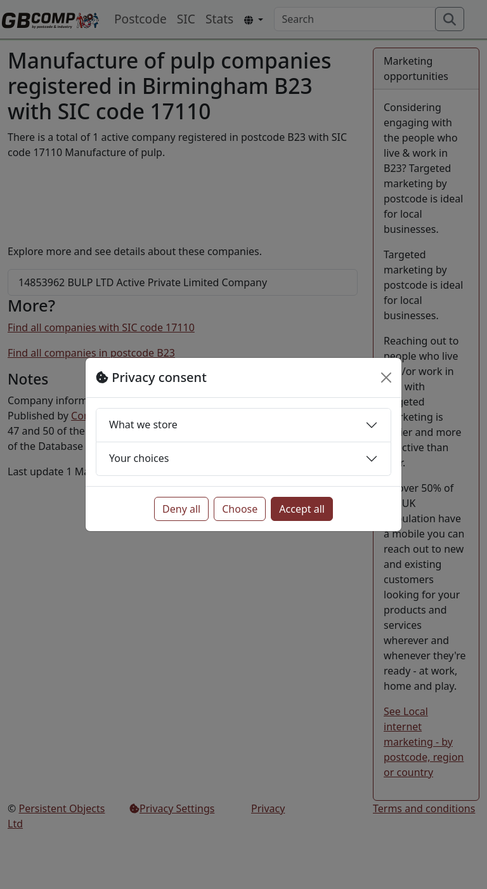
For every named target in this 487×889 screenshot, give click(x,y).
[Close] (386, 377)
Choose (239, 509)
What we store (143, 424)
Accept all (302, 509)
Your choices (139, 458)
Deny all (181, 509)
